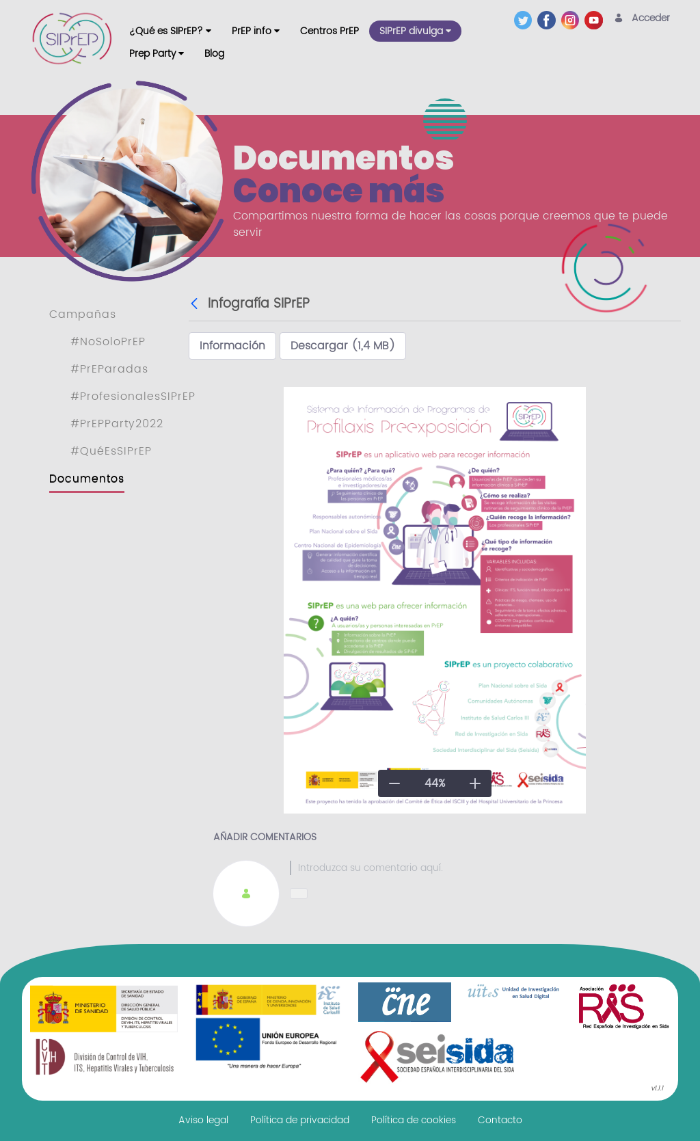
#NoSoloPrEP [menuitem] (108, 342)
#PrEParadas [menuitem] (109, 369)
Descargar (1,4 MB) (343, 346)
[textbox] (473, 868)
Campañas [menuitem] (82, 314)
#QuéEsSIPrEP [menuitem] (111, 451)
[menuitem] (170, 31)
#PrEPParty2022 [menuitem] (116, 424)
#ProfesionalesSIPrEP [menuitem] (133, 396)
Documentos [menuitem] (86, 478)
